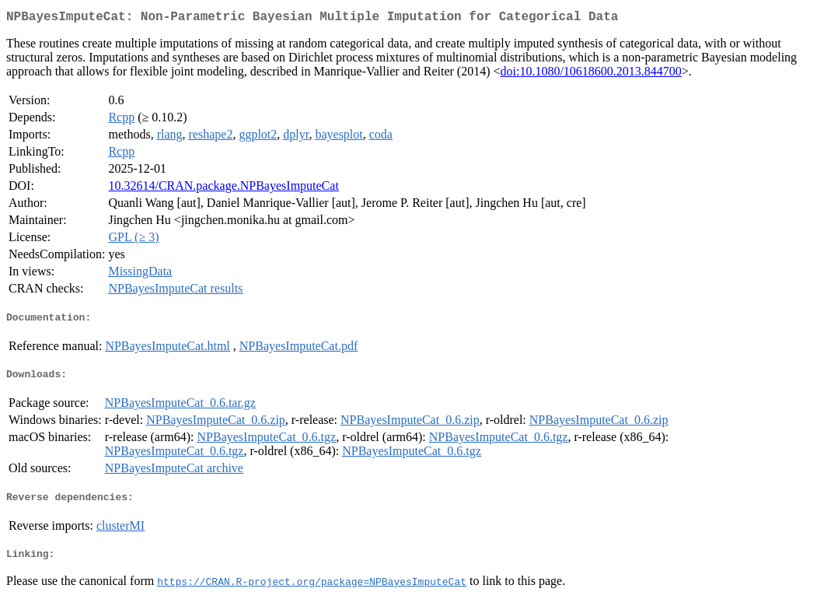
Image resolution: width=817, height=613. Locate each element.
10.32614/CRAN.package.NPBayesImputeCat (223, 188)
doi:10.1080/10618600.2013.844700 (591, 74)
